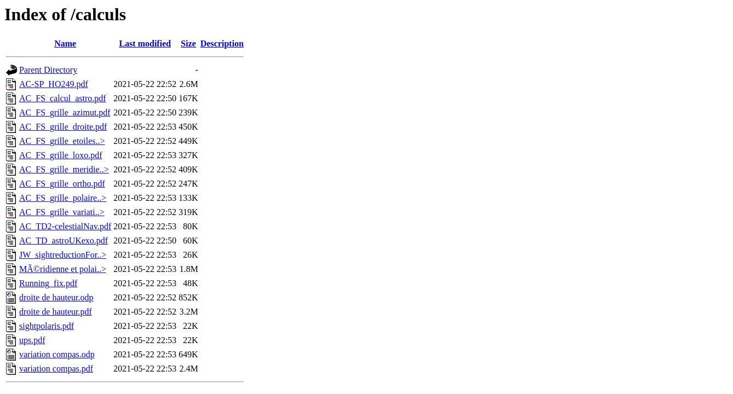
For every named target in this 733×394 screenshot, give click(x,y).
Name (65, 43)
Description (222, 43)
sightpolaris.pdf (46, 326)
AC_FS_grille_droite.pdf (63, 126)
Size (188, 43)
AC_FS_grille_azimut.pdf (65, 112)
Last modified (145, 43)
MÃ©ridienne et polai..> (62, 269)
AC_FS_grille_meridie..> (64, 169)
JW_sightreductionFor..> (62, 254)
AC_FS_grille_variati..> (62, 212)
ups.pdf (32, 340)
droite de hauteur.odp (56, 297)
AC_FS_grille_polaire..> (62, 197)
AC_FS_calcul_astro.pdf (62, 98)
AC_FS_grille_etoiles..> (62, 141)
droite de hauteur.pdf (55, 311)
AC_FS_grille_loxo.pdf (60, 155)
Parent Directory (48, 69)
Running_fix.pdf (48, 283)
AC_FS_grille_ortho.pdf (62, 183)
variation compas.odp (57, 354)
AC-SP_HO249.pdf (53, 84)
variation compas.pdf (56, 368)
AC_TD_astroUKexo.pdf (63, 240)
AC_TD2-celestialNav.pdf (65, 226)
